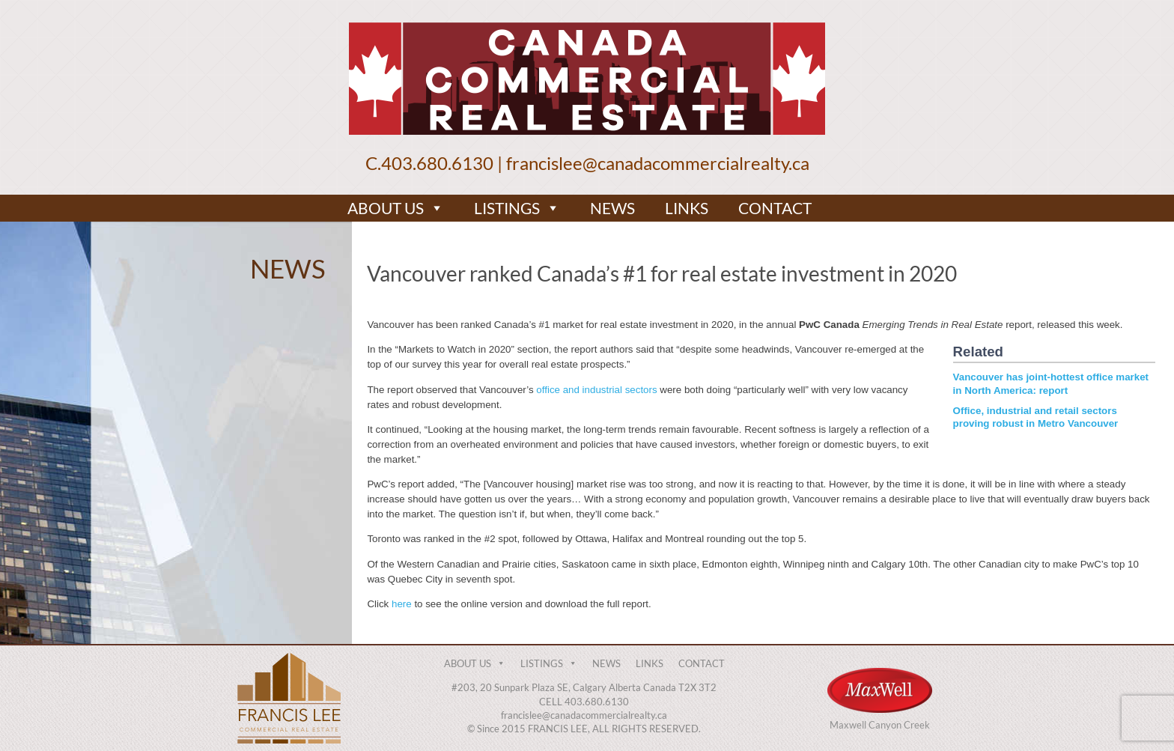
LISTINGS (517, 208)
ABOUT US (395, 208)
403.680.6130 (437, 163)
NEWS (612, 207)
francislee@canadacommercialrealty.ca (657, 163)
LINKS (686, 207)
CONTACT (775, 207)
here (402, 603)
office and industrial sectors (596, 389)
